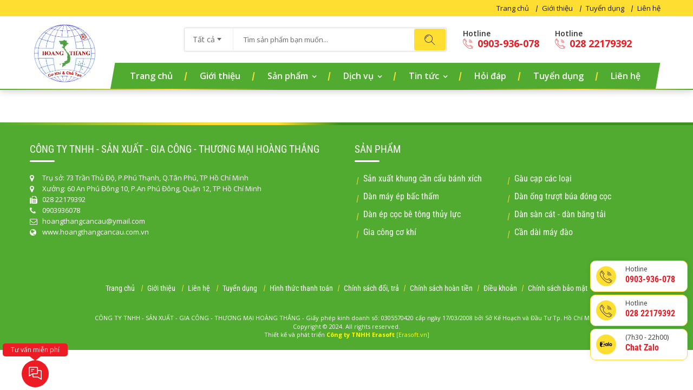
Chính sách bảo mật (557, 288)
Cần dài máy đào (543, 232)
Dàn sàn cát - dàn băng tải (560, 214)
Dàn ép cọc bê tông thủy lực (412, 214)
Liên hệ (649, 8)
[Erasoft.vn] (412, 334)
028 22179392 (593, 43)
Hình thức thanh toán (301, 288)
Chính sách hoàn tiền (441, 288)
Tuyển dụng (605, 8)
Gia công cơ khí (389, 232)
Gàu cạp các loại (543, 178)
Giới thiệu (557, 8)
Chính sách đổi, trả (371, 288)
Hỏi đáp (490, 76)
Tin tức (424, 76)
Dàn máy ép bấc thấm (401, 196)
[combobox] (209, 35)
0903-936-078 (501, 43)
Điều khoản (500, 288)
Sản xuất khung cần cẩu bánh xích (422, 178)
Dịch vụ (358, 76)
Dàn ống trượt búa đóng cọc (562, 196)
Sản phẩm (287, 76)
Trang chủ (512, 8)
